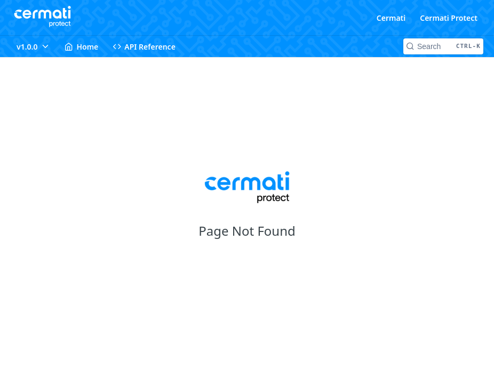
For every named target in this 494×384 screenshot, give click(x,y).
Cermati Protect (448, 18)
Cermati (391, 18)
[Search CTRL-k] (443, 46)
